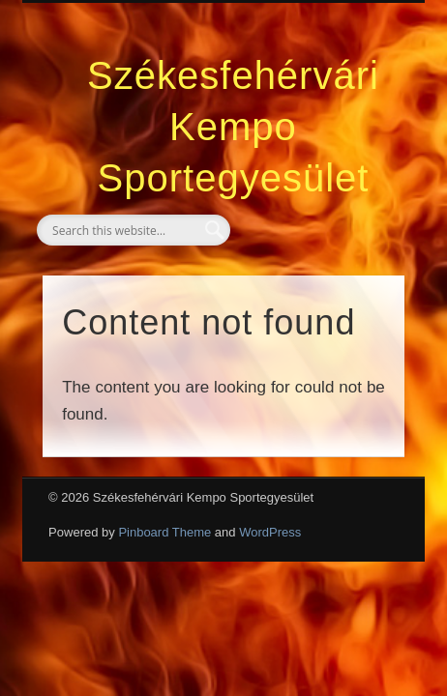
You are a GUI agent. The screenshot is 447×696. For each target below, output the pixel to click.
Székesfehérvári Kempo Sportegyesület (233, 126)
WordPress (270, 532)
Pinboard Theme (164, 532)
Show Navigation (349, 173)
